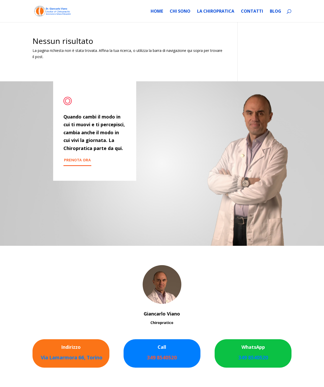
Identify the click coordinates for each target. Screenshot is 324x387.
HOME (157, 11)
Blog (275, 11)
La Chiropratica (215, 11)
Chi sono (180, 11)
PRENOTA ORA (77, 159)
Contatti (252, 11)
